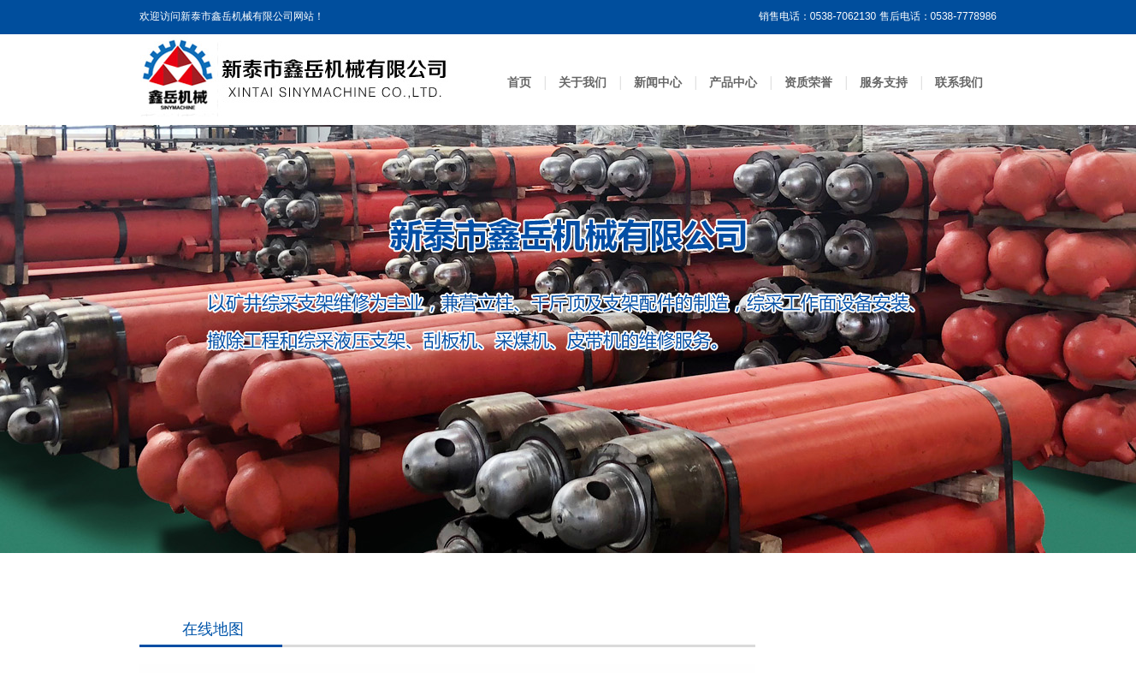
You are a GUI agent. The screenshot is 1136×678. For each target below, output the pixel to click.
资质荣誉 (808, 82)
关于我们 (582, 82)
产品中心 (733, 82)
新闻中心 (658, 82)
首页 (519, 82)
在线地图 (213, 629)
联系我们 (959, 82)
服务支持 (884, 82)
